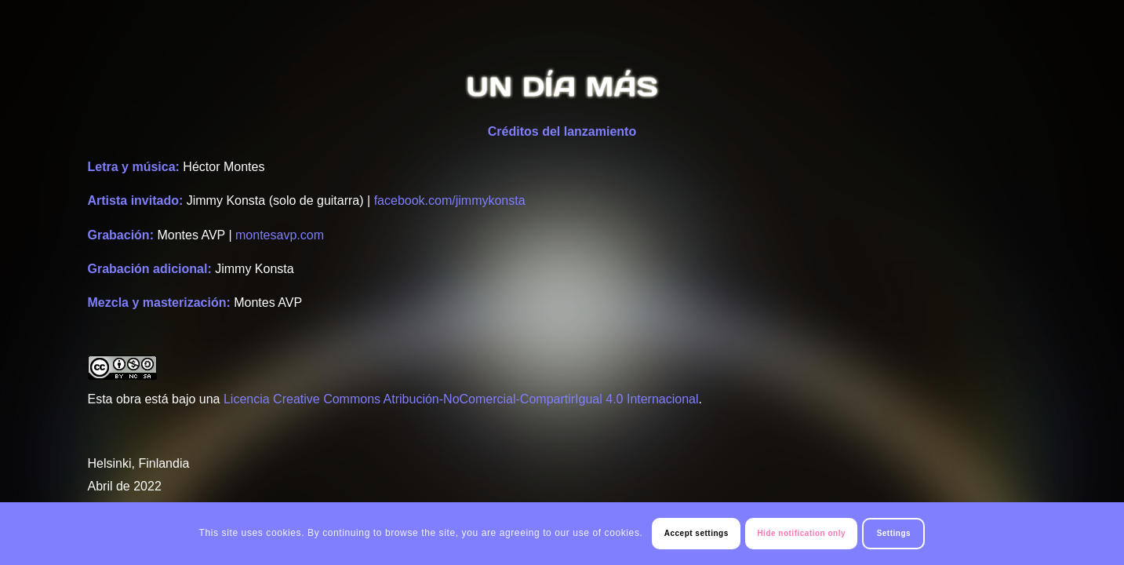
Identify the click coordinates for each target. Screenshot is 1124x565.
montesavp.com (279, 235)
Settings (894, 533)
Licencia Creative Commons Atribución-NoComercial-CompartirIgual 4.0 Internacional (461, 399)
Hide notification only (801, 533)
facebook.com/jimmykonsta (450, 200)
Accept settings (696, 533)
